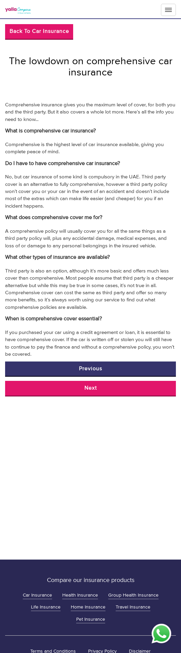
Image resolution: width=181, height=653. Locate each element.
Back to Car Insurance (39, 31)
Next (90, 388)
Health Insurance (80, 595)
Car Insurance (37, 595)
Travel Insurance (133, 607)
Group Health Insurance (133, 595)
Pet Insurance (90, 619)
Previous (90, 368)
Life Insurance (46, 607)
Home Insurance (88, 607)
